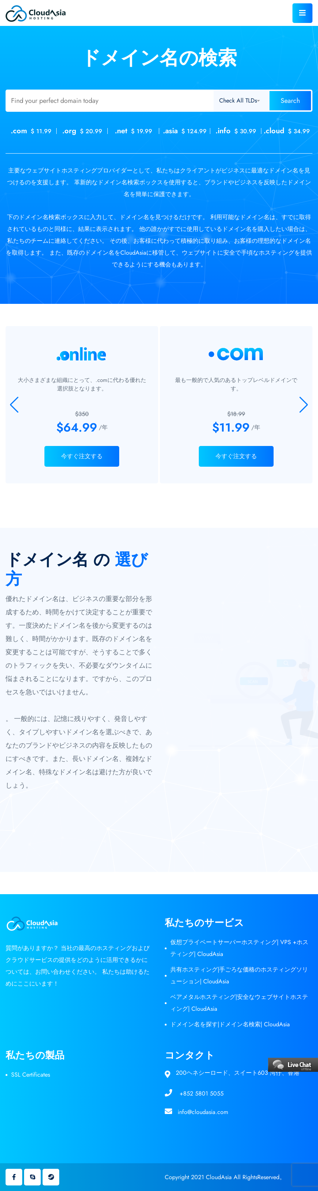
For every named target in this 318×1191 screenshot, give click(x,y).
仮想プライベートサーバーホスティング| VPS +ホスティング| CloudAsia (239, 948)
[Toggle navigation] (302, 13)
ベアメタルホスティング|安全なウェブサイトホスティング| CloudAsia (239, 1003)
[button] (304, 405)
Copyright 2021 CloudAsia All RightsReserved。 (225, 1177)
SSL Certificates (30, 1074)
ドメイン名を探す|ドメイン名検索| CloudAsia (230, 1024)
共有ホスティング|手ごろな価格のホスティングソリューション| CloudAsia (239, 975)
